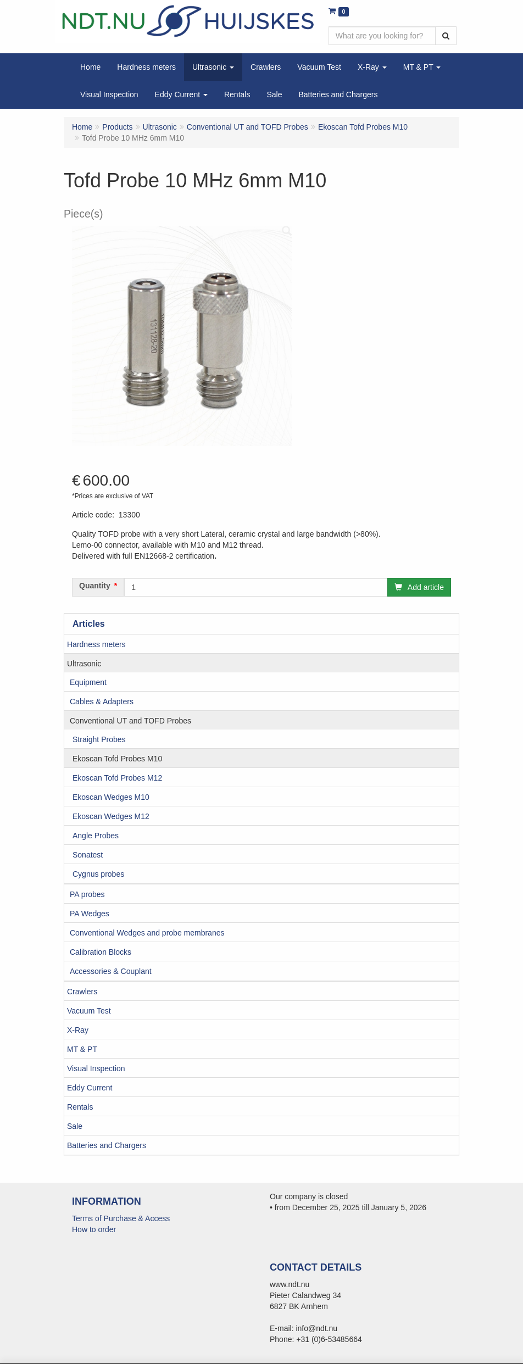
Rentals (80, 1107)
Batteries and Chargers (106, 1145)
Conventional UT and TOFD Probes (130, 720)
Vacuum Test (89, 1010)
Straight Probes (99, 739)
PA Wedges (89, 913)
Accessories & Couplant (111, 971)
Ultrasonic (84, 663)
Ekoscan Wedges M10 (111, 797)
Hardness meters (96, 644)
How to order (94, 1229)
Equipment (88, 682)
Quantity (94, 585)
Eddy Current (89, 1087)
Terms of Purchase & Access (121, 1218)
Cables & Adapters (101, 701)
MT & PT (82, 1049)
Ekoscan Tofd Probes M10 (117, 758)
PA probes (87, 894)
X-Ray (77, 1030)
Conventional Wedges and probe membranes (147, 932)
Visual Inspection (96, 1068)
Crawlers (82, 991)
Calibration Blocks (100, 952)
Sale (74, 1126)
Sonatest (88, 854)
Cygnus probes (98, 874)
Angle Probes (96, 835)
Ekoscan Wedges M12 (111, 816)
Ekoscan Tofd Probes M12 (117, 777)
